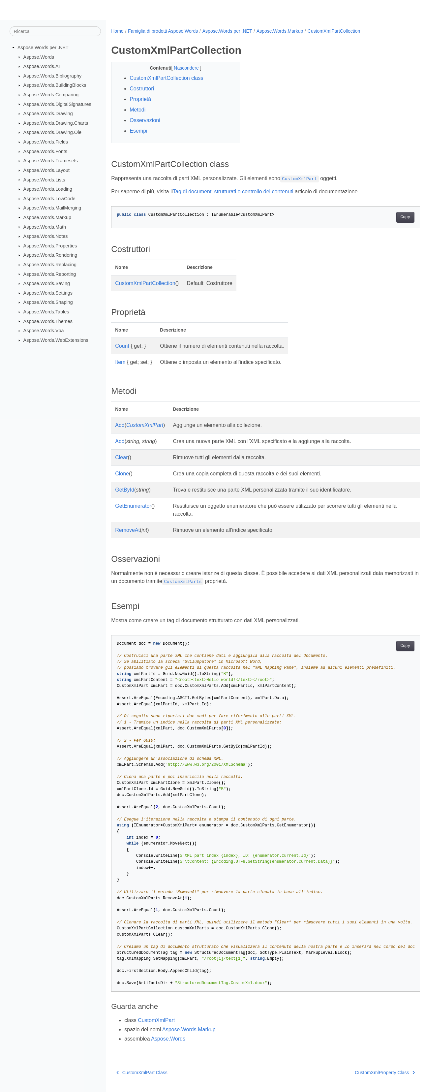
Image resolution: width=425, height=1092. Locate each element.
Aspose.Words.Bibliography (52, 76)
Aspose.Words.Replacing (49, 264)
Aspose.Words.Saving (46, 283)
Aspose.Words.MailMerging (52, 207)
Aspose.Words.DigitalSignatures (57, 104)
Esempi (138, 131)
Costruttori (142, 88)
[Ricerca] (55, 31)
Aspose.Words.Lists (44, 179)
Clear (121, 457)
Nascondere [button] (182, 68)
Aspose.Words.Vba (43, 330)
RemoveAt (127, 530)
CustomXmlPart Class (141, 1072)
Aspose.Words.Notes (45, 236)
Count (122, 346)
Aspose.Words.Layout (46, 170)
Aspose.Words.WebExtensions (55, 340)
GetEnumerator (133, 506)
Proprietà (140, 99)
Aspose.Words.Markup (47, 217)
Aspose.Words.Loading (48, 189)
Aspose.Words (38, 56)
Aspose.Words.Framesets (50, 160)
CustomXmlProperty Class (363, 1072)
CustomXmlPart (144, 425)
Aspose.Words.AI (41, 66)
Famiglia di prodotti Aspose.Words (163, 31)
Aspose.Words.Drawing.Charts (55, 123)
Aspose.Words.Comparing (51, 94)
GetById (124, 490)
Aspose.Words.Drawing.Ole (52, 132)
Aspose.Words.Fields (45, 142)
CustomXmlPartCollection (334, 31)
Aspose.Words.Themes (48, 321)
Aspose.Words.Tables (46, 311)
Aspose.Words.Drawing (48, 113)
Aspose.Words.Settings (48, 293)
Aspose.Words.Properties (50, 245)
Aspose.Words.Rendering (50, 255)
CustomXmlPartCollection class (166, 78)
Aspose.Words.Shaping (48, 302)
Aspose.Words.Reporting (49, 273)
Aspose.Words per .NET (43, 47)
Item (120, 362)
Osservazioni (145, 120)
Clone (122, 473)
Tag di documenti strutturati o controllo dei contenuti (233, 191)
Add (119, 425)
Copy (384, 217)
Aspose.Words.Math (44, 226)
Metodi (137, 109)
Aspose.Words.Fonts (45, 151)
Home (117, 31)
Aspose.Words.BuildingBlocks (54, 85)
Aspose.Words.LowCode (49, 198)
